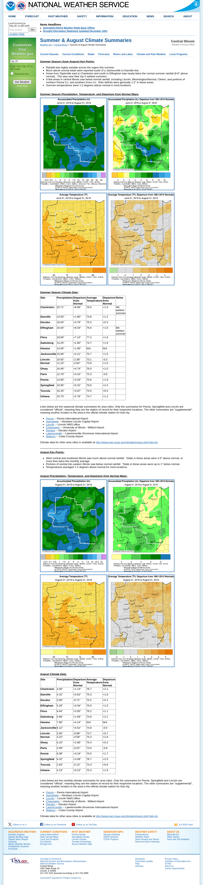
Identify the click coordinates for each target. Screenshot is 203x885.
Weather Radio (142, 837)
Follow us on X (17, 824)
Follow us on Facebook (53, 824)
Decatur (50, 430)
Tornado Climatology (81, 841)
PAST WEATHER (58, 16)
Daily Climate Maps (49, 837)
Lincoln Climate (79, 839)
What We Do (173, 834)
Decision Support (16, 834)
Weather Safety (146, 832)
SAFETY (82, 16)
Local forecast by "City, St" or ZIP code (19, 24)
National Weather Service (52, 863)
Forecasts (104, 54)
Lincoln (50, 424)
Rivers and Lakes (123, 54)
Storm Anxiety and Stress (147, 839)
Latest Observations (49, 834)
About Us (173, 832)
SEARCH (168, 16)
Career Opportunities (175, 868)
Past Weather (81, 832)
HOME (12, 16)
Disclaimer (140, 859)
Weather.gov (46, 45)
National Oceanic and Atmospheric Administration (63, 861)
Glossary (139, 866)
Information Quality (144, 861)
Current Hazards (49, 54)
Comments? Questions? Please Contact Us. (60, 878)
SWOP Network (110, 837)
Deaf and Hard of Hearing (147, 841)
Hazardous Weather (22, 832)
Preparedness (141, 834)
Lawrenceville (54, 433)
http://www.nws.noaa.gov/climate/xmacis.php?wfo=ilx (127, 442)
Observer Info (113, 832)
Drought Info (46, 844)
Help (137, 863)
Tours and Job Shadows (178, 839)
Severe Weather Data (82, 844)
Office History (173, 837)
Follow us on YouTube (84, 824)
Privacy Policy (22, 86)
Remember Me (22, 74)
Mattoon (51, 436)
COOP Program (110, 839)
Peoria (50, 418)
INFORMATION (104, 16)
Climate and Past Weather (151, 54)
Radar (91, 54)
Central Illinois (61, 45)
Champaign (52, 427)
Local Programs (178, 54)
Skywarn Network (111, 834)
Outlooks (12, 841)
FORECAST (32, 16)
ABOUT (187, 16)
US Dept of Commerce (50, 859)
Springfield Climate (80, 837)
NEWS (150, 16)
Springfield (52, 421)
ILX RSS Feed (183, 824)
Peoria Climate (79, 834)
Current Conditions (73, 54)
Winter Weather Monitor (19, 844)
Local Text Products (49, 839)
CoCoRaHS (45, 841)
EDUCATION (130, 16)
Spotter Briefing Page (18, 837)
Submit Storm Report (18, 839)
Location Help (16, 33)
